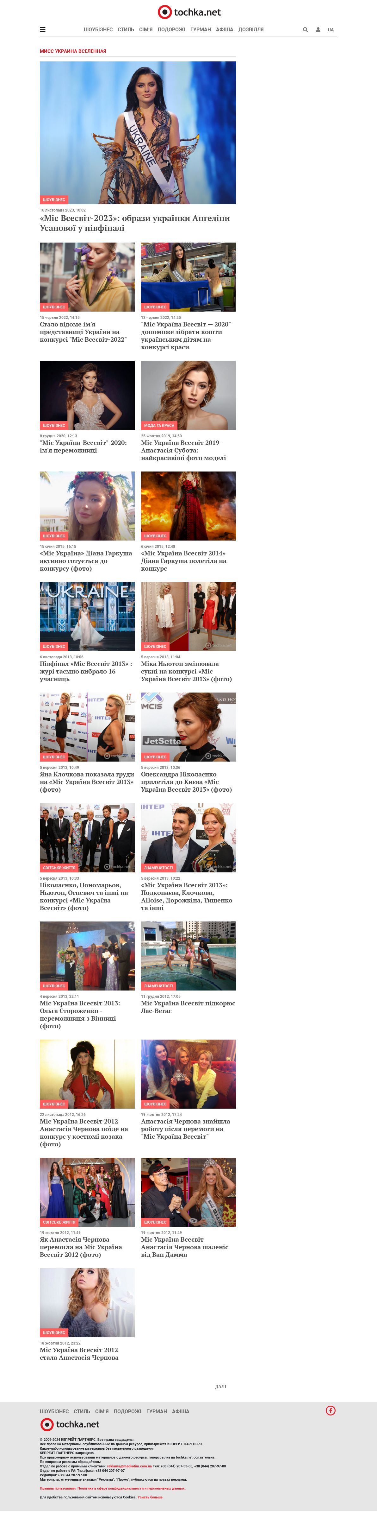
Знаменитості (158, 868)
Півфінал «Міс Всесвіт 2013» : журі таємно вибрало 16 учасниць (86, 671)
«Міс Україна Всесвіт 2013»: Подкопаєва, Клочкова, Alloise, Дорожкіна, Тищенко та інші (186, 896)
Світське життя (59, 868)
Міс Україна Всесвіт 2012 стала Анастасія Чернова (79, 1353)
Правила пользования (58, 1488)
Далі (220, 1386)
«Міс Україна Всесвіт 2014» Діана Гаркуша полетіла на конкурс (183, 561)
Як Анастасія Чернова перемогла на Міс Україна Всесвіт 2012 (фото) (81, 1247)
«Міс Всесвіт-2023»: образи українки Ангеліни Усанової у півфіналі (135, 222)
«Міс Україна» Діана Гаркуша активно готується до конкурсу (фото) (86, 561)
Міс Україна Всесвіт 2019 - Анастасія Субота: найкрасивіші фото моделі (183, 450)
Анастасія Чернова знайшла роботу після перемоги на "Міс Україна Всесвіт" (185, 1129)
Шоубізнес (98, 30)
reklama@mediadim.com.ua (129, 1466)
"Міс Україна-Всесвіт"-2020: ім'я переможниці (83, 446)
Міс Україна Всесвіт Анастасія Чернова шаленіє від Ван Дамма (184, 1247)
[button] (318, 30)
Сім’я (146, 30)
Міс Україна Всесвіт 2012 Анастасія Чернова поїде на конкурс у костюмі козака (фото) (84, 1132)
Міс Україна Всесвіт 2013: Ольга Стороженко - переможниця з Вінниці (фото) (80, 1014)
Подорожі (171, 30)
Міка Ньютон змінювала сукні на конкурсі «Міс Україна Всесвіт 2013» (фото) (186, 671)
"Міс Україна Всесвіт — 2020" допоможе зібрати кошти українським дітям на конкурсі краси (186, 335)
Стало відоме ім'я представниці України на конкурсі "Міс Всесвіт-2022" (83, 332)
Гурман (200, 30)
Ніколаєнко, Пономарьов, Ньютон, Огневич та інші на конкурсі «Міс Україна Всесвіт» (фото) (84, 896)
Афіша (224, 30)
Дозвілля (251, 30)
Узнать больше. (151, 1497)
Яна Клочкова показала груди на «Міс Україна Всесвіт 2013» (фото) (87, 782)
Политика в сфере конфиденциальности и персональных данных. (131, 1488)
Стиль (126, 30)
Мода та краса (159, 425)
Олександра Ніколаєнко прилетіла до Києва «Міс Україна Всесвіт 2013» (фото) (186, 782)
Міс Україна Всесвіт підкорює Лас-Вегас (188, 1007)
